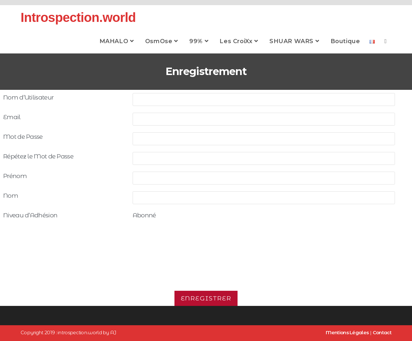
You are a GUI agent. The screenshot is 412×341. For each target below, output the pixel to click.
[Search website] (385, 41)
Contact (382, 332)
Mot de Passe (23, 136)
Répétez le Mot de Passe (38, 156)
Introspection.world (78, 17)
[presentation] (206, 263)
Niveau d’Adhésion (30, 215)
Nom (10, 195)
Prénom (15, 176)
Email (12, 117)
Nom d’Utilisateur (28, 97)
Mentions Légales (347, 332)
